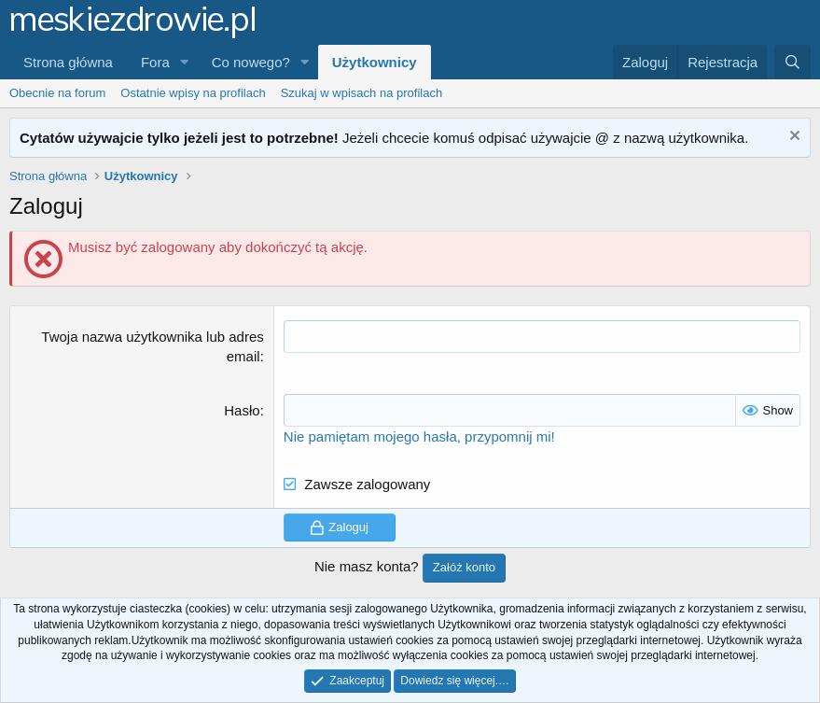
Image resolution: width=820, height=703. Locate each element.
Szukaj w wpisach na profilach (361, 93)
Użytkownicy (374, 62)
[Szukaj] (792, 62)
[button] (185, 62)
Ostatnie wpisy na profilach (192, 93)
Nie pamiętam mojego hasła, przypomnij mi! (419, 436)
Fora (155, 62)
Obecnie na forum (57, 93)
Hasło (241, 410)
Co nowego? (251, 62)
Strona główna (68, 62)
